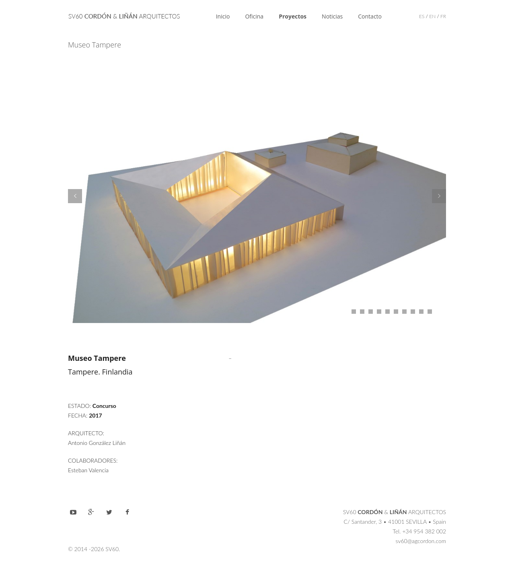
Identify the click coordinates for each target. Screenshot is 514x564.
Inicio (223, 16)
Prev (75, 196)
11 (430, 311)
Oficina (254, 16)
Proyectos (292, 16)
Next (439, 196)
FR (443, 16)
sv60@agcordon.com (421, 540)
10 (421, 311)
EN (432, 16)
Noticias (332, 16)
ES (421, 16)
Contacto (370, 16)
